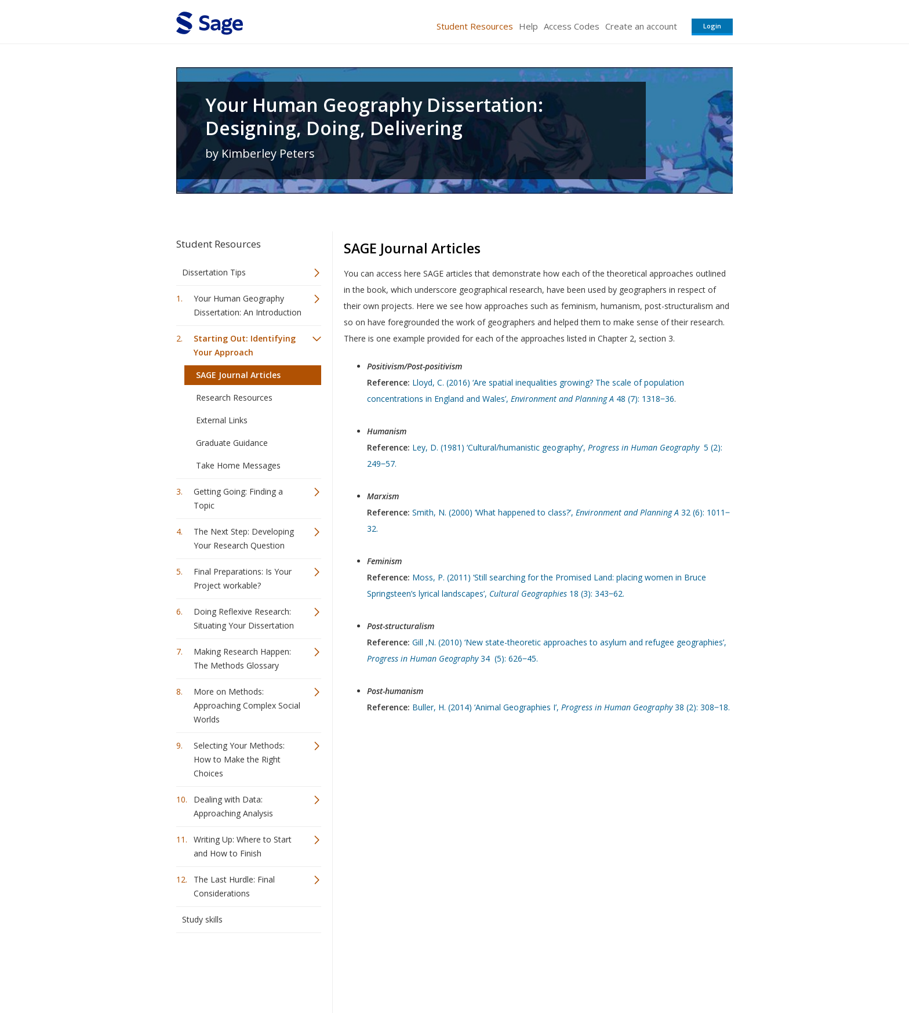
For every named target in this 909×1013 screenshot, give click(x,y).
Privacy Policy (656, 969)
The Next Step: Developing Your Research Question (244, 538)
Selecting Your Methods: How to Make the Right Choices (239, 759)
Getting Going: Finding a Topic (238, 498)
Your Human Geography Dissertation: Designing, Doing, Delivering (374, 116)
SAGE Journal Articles (238, 374)
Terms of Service (520, 969)
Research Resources (234, 397)
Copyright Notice (591, 969)
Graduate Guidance (232, 442)
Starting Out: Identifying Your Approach (245, 345)
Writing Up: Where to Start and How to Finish (243, 846)
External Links (222, 420)
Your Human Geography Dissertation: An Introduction (247, 305)
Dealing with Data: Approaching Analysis (233, 806)
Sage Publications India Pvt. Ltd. (344, 969)
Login (712, 25)
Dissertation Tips (214, 272)
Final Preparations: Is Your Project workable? (243, 578)
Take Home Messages (238, 465)
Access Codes (571, 26)
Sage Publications (242, 969)
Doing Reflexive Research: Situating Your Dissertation (244, 618)
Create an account (641, 26)
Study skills (202, 919)
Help (528, 26)
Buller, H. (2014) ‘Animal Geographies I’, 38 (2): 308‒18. (571, 707)
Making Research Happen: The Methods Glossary (242, 658)
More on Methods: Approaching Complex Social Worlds (247, 705)
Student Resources (475, 26)
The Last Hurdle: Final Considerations (234, 886)
